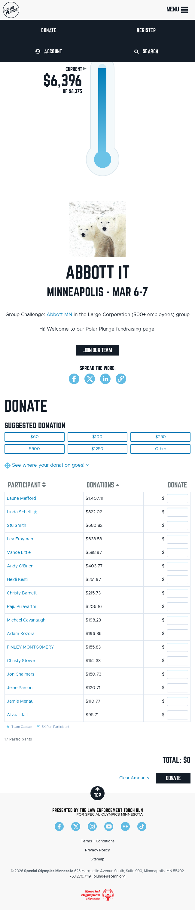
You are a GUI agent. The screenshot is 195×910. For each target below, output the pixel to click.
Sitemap (97, 859)
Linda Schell (19, 512)
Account (48, 51)
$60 (34, 437)
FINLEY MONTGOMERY (30, 647)
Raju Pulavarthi (21, 607)
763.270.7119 (80, 876)
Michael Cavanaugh (26, 620)
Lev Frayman (20, 539)
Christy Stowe (21, 661)
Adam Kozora (21, 634)
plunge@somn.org (109, 876)
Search (146, 51)
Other (160, 449)
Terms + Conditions (97, 841)
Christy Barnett (22, 593)
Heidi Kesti (17, 580)
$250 (160, 437)
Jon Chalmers (20, 674)
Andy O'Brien (20, 566)
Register (146, 30)
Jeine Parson (19, 688)
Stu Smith (16, 526)
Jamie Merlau (20, 701)
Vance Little (19, 553)
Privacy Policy (97, 850)
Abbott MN (59, 314)
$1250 (97, 449)
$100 (97, 437)
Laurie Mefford (21, 498)
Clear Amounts (134, 778)
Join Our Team (97, 350)
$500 (34, 449)
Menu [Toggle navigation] (177, 9)
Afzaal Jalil (17, 715)
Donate (48, 30)
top (97, 792)
